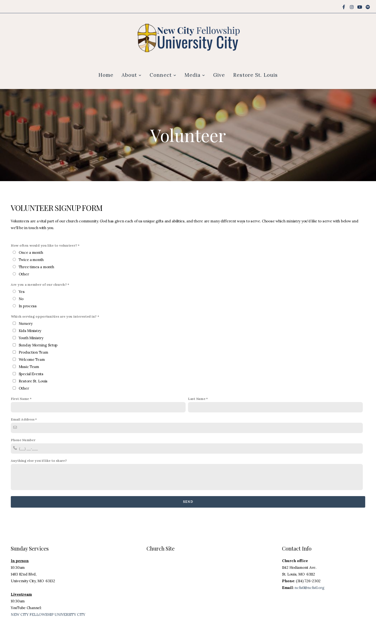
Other (24, 274)
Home (105, 75)
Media (194, 75)
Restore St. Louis (255, 75)
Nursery (26, 323)
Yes (22, 291)
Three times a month (36, 267)
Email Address (22, 419)
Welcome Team (32, 359)
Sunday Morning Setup (38, 345)
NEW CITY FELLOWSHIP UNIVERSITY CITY (48, 614)
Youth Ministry (31, 338)
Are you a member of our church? (39, 284)
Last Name (196, 399)
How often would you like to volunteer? (44, 245)
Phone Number (23, 440)
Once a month (31, 252)
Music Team (29, 366)
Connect (163, 75)
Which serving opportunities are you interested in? (54, 316)
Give (219, 75)
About (131, 75)
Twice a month (31, 259)
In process (28, 306)
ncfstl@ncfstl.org (309, 587)
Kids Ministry (30, 330)
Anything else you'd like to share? (39, 460)
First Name (20, 399)
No (21, 299)
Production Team (33, 352)
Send (188, 502)
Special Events (31, 374)
